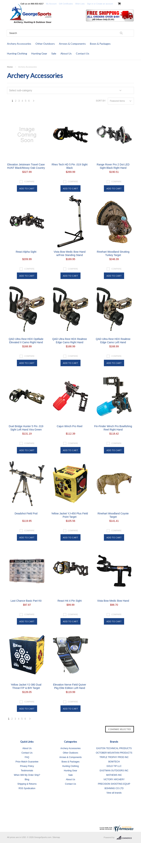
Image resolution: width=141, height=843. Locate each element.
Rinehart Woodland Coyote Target (113, 515)
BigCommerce (125, 838)
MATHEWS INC (114, 775)
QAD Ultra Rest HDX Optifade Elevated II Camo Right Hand (26, 340)
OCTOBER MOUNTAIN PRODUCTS (114, 752)
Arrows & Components (72, 43)
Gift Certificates (66, 4)
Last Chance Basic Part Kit (26, 600)
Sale (53, 53)
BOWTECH (114, 761)
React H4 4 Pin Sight (70, 600)
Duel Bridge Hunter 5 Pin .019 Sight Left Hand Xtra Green (26, 428)
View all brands (114, 793)
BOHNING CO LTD (113, 788)
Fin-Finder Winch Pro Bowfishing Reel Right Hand (113, 428)
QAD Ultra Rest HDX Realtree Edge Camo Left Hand (113, 340)
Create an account (104, 4)
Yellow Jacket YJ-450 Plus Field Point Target (69, 515)
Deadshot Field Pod (26, 513)
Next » (30, 719)
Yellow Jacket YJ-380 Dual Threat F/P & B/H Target (26, 686)
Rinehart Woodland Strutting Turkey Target (113, 253)
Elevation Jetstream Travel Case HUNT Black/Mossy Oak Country (26, 166)
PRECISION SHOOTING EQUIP (114, 784)
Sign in (90, 4)
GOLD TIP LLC (114, 766)
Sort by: (101, 100)
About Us (66, 53)
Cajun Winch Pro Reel (69, 426)
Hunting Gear (39, 53)
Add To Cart (27, 188)
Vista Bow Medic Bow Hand (113, 600)
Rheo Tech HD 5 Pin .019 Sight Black (70, 166)
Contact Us (82, 53)
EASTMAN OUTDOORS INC (114, 770)
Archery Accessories (19, 43)
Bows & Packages (100, 43)
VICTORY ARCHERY (114, 779)
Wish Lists (80, 4)
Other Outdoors (45, 43)
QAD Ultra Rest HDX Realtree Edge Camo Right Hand (69, 340)
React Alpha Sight (26, 251)
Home (10, 67)
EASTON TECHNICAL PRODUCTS (114, 748)
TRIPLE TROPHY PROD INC (114, 757)
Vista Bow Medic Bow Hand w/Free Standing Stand (70, 253)
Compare (29, 181)
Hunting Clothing (17, 53)
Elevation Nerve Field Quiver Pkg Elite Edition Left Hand (69, 686)
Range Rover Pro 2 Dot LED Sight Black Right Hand (113, 166)
